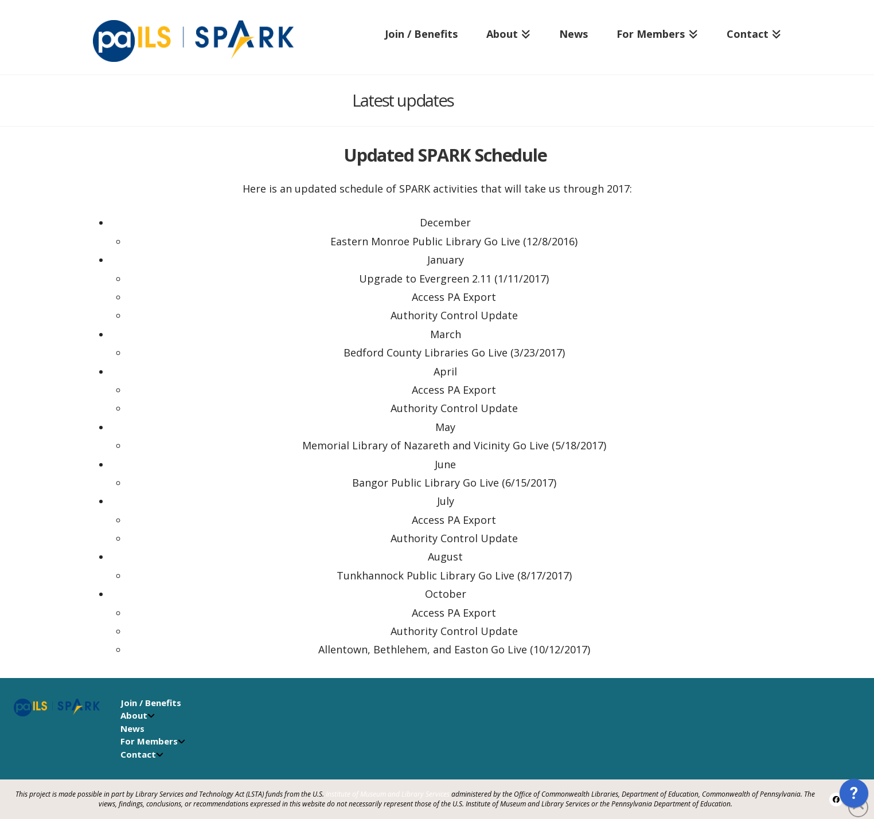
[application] (854, 796)
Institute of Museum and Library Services (388, 794)
